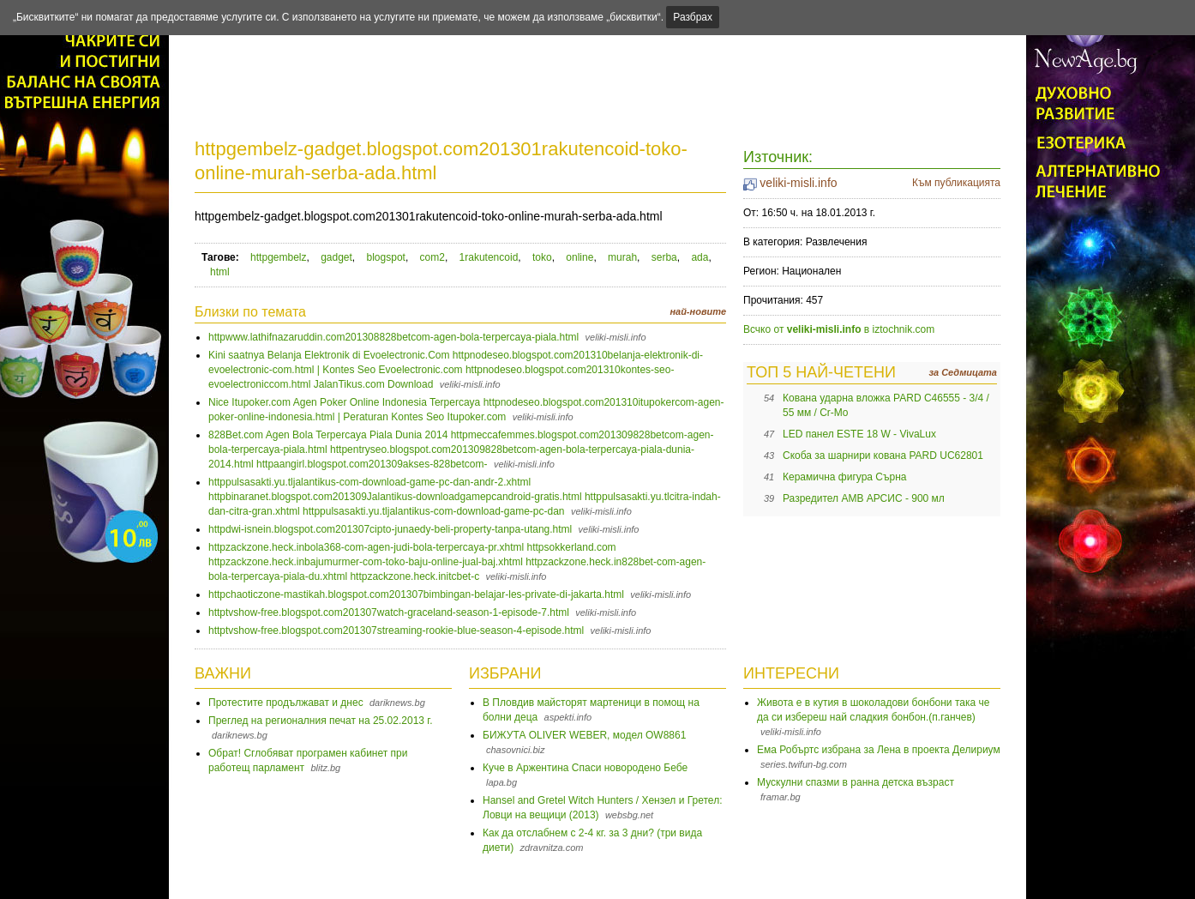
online (579, 257)
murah (622, 257)
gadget (336, 257)
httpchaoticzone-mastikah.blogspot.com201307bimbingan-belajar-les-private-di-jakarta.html (416, 594)
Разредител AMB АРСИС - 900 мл (864, 498)
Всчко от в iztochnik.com (838, 329)
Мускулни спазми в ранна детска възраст (855, 782)
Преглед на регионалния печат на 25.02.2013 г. (320, 721)
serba (664, 257)
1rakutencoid (489, 257)
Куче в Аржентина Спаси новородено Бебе (585, 768)
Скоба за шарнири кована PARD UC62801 (883, 456)
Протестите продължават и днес (285, 703)
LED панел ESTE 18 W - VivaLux (859, 434)
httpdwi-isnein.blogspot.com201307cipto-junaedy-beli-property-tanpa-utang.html (390, 529)
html (220, 272)
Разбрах (692, 17)
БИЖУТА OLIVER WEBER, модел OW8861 (584, 735)
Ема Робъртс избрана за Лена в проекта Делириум (878, 750)
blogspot (386, 257)
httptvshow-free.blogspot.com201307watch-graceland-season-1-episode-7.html (388, 612)
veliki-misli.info (798, 183)
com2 (432, 257)
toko (542, 257)
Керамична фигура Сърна (845, 477)
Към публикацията (956, 183)
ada (699, 257)
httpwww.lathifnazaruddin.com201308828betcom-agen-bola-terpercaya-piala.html (393, 337)
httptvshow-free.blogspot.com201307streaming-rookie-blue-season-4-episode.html (396, 630)
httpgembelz (278, 257)
